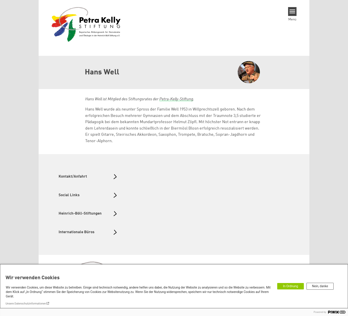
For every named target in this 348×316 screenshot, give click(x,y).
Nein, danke (320, 286)
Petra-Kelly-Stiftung (176, 99)
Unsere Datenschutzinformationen (26, 303)
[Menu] (292, 11)
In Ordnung (290, 286)
